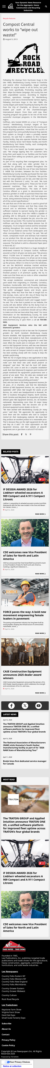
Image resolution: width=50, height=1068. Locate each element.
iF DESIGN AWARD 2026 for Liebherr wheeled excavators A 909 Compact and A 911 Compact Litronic (24, 494)
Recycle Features (9, 18)
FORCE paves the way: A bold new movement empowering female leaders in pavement (24, 615)
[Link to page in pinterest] (30, 434)
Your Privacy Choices (20, 1062)
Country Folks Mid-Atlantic (14, 984)
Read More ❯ (40, 514)
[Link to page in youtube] (38, 706)
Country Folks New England (14, 981)
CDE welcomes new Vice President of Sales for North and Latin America (25, 555)
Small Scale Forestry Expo (13, 1017)
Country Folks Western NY (14, 979)
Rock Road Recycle (10, 999)
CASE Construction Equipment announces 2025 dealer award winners (22, 675)
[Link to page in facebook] (22, 434)
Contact (5, 1034)
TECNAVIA (14, 1057)
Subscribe (6, 1023)
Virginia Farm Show (11, 1012)
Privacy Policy (8, 1040)
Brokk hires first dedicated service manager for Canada (24, 762)
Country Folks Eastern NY (13, 976)
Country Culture (9, 995)
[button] (46, 6)
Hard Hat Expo (8, 1015)
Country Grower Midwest (13, 991)
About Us (6, 1029)
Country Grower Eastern (13, 988)
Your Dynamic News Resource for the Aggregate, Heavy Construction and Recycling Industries (28, 6)
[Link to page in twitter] (26, 434)
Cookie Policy (8, 1045)
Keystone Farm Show (11, 1009)
